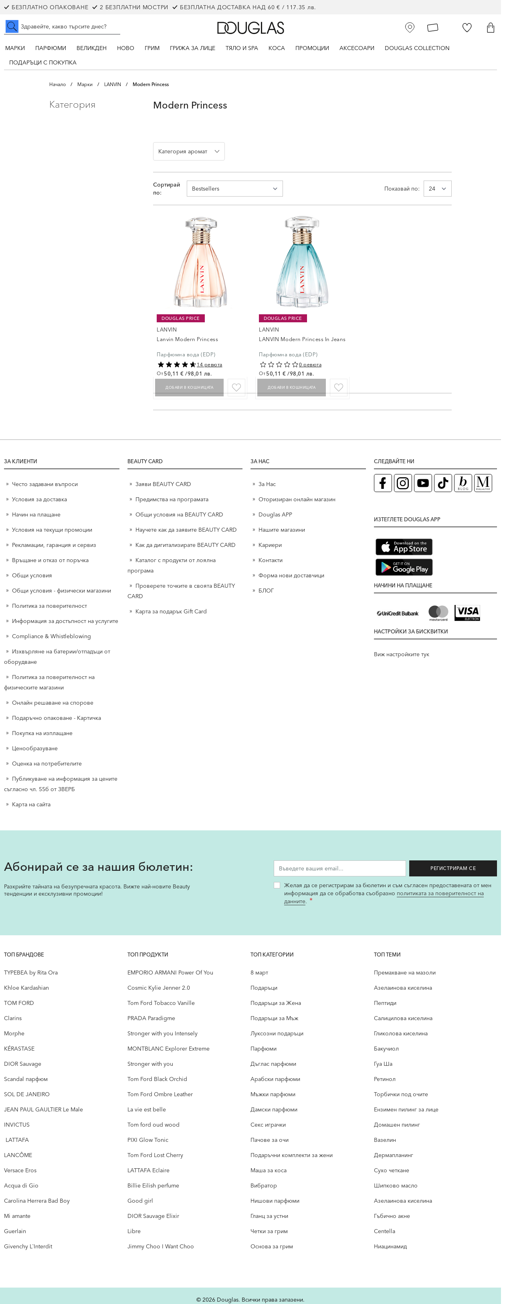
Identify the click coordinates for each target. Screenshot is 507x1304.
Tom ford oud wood (153, 1124)
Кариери (270, 545)
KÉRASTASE (19, 1048)
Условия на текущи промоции (53, 529)
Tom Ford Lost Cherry (155, 1155)
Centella (384, 1231)
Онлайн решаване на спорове (52, 702)
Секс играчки (268, 1124)
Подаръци (263, 987)
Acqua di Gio (21, 1185)
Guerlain (15, 1231)
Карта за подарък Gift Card (171, 611)
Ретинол (385, 1079)
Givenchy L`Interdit (28, 1246)
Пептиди (385, 1003)
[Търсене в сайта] (62, 26)
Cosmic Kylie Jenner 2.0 (158, 987)
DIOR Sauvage (22, 1063)
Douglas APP (275, 514)
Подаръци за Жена (275, 1003)
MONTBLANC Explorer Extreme (168, 1048)
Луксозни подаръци (276, 1033)
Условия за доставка (39, 499)
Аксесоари (356, 48)
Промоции (312, 48)
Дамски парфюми (273, 1109)
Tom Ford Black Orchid (157, 1079)
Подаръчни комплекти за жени (291, 1155)
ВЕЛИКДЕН (92, 48)
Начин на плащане (36, 514)
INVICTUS (17, 1124)
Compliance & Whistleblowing (51, 636)
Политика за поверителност (49, 605)
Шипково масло (396, 1185)
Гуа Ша (383, 1063)
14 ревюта (209, 365)
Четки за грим (269, 1231)
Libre (134, 1231)
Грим (152, 48)
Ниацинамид (390, 1246)
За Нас (267, 484)
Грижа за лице (192, 48)
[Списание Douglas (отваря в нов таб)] (483, 483)
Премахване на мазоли (405, 972)
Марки (15, 48)
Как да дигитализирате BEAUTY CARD (185, 545)
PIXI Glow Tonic (147, 1139)
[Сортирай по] (235, 189)
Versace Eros (20, 1170)
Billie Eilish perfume (153, 1185)
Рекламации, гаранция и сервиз (54, 545)
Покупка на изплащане (42, 733)
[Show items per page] (438, 189)
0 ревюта (310, 365)
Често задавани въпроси (45, 484)
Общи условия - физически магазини (61, 590)
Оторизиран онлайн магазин (297, 499)
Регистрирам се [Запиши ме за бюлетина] (457, 868)
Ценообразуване (35, 748)
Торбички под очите (401, 1094)
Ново (125, 48)
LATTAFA (16, 1139)
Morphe (14, 1033)
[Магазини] (410, 28)
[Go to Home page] (250, 28)
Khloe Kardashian (26, 987)
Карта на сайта (31, 804)
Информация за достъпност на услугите (65, 621)
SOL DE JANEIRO (27, 1094)
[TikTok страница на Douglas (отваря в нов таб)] (443, 483)
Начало (57, 84)
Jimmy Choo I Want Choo (160, 1246)
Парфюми (50, 48)
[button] (94, 104)
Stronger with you (150, 1063)
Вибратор (263, 1185)
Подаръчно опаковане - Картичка (56, 717)
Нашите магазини (282, 529)
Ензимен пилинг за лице (406, 1109)
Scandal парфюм (26, 1079)
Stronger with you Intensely (162, 1033)
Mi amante (17, 1216)
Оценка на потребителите (47, 763)
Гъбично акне (392, 1216)
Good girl (140, 1200)
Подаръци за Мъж (274, 1018)
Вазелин (385, 1139)
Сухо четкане (391, 1170)
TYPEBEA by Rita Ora (31, 972)
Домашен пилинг (397, 1124)
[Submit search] (12, 26)
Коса (277, 48)
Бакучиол (386, 1048)
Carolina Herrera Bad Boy (37, 1200)
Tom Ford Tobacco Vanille (161, 1003)
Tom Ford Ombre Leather (160, 1094)
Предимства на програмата (171, 499)
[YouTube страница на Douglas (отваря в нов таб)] (423, 483)
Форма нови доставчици (291, 575)
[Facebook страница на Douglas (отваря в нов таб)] (383, 483)
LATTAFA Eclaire (148, 1170)
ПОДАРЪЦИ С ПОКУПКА (43, 62)
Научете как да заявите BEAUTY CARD (186, 529)
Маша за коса (268, 1170)
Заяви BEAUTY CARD (163, 484)
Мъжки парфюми (272, 1094)
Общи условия (32, 575)
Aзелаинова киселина (403, 987)
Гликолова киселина (401, 1033)
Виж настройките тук (401, 654)
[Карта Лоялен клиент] (432, 27)
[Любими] (467, 28)
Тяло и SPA (242, 48)
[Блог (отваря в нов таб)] (463, 483)
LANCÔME (18, 1155)
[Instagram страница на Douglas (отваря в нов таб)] (403, 483)
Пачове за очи (269, 1139)
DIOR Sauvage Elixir (153, 1216)
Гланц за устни (269, 1216)
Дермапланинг (393, 1155)
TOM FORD (19, 1003)
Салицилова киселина (403, 1018)
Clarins (13, 1018)
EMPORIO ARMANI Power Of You (170, 972)
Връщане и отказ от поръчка (50, 560)
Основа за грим (271, 1246)
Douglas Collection (417, 48)
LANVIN (112, 84)
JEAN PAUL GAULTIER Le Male (43, 1109)
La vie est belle (146, 1109)
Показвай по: (402, 188)
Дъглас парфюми (273, 1063)
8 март (259, 972)
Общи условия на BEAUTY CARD (179, 514)
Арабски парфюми (275, 1079)
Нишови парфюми (274, 1200)
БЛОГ (266, 590)
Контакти (271, 560)
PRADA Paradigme (151, 1018)
